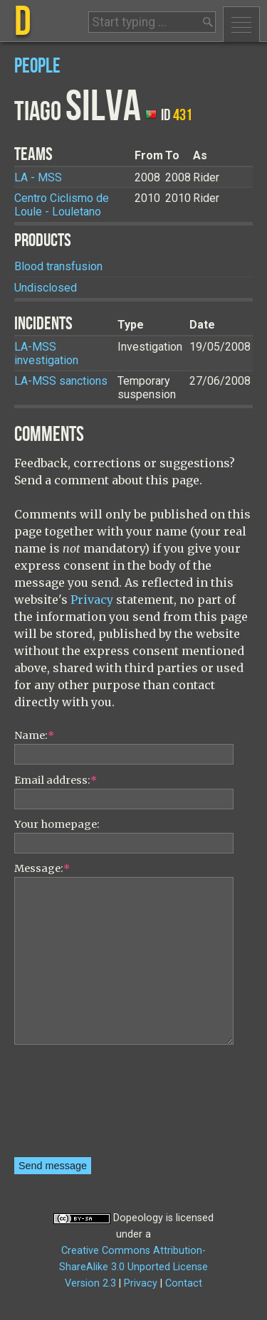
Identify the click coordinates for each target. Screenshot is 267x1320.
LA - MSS (38, 177)
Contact (183, 1283)
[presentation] (72, 1106)
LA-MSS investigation (46, 353)
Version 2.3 (90, 1283)
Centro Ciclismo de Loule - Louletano (61, 204)
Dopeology (138, 1218)
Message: (42, 868)
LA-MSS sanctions (61, 381)
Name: (34, 735)
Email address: (55, 780)
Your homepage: (57, 824)
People (37, 66)
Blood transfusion (58, 266)
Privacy (91, 599)
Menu (241, 24)
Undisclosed (45, 287)
